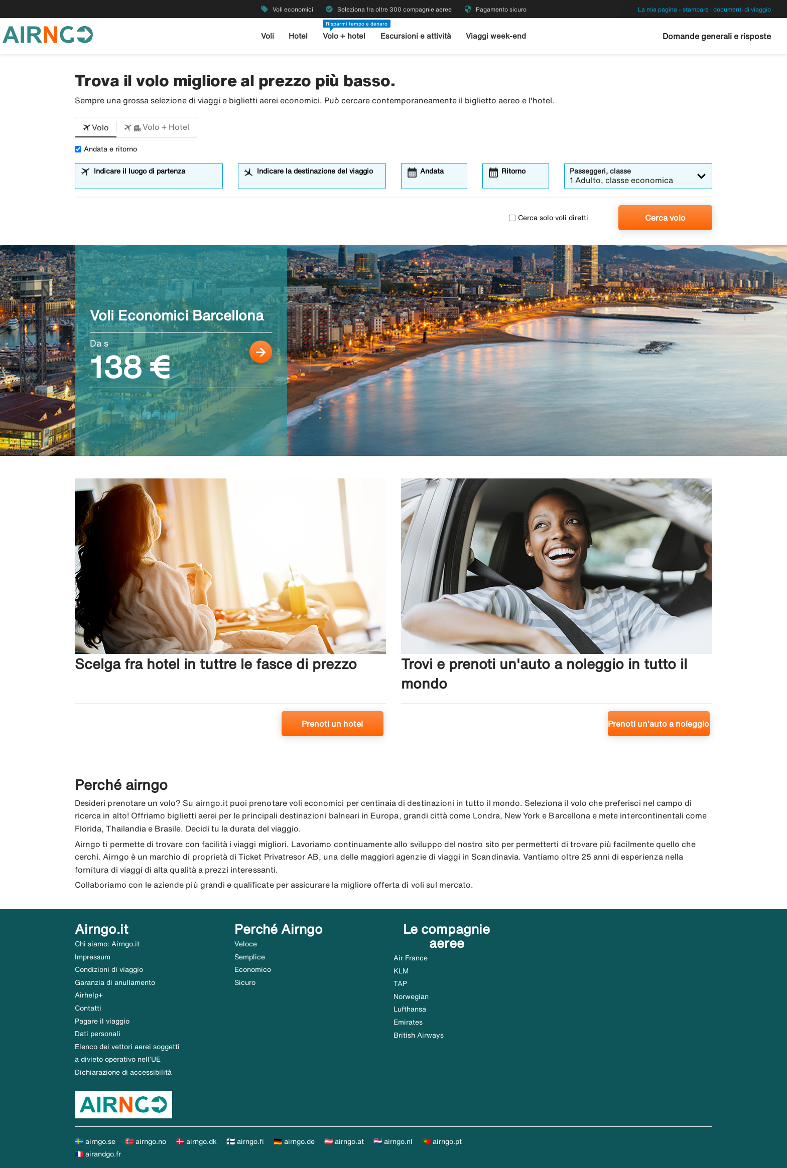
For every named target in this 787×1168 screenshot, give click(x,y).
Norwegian (411, 996)
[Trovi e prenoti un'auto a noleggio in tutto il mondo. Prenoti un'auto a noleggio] (556, 615)
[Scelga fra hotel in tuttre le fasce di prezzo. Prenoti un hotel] (230, 615)
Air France (411, 957)
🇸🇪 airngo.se (95, 1141)
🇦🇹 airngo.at (344, 1141)
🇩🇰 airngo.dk (196, 1141)
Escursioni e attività (415, 36)
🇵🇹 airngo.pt (442, 1141)
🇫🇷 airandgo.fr (98, 1153)
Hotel (298, 36)
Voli (267, 36)
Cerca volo (665, 218)
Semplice (249, 956)
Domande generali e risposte (717, 36)
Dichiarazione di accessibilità (123, 1072)
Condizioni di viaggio (109, 969)
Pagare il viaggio (102, 1021)
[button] (95, 127)
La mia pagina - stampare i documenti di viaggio (704, 9)
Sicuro (244, 982)
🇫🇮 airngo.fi (245, 1141)
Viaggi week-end (496, 36)
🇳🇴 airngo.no (145, 1141)
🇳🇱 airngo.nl (393, 1141)
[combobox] (155, 181)
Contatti (88, 1008)
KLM (401, 970)
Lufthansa (410, 1009)
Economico (252, 969)
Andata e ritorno (106, 148)
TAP (400, 983)
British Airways (419, 1035)
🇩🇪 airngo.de (294, 1141)
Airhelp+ (89, 994)
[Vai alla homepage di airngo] (48, 34)
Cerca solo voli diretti (548, 217)
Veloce (245, 943)
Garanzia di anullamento (115, 982)
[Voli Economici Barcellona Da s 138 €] (393, 350)
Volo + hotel (344, 36)
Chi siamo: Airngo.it (107, 943)
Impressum (92, 956)
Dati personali (97, 1033)
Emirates (408, 1022)
